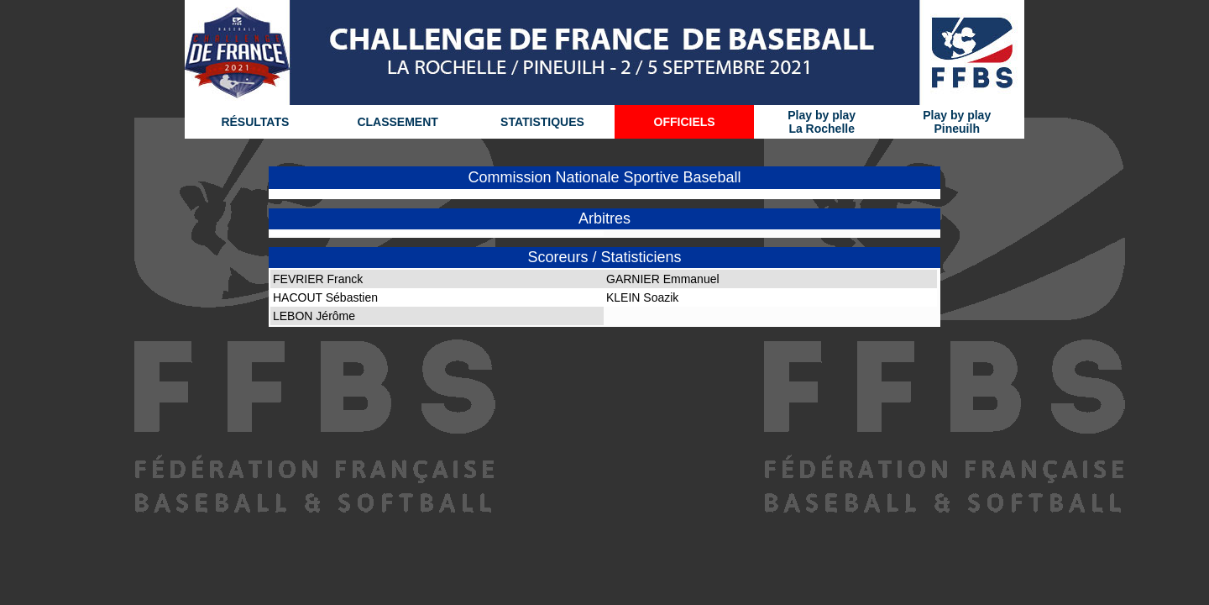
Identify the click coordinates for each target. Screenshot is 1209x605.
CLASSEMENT (397, 122)
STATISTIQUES (542, 122)
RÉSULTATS (255, 122)
